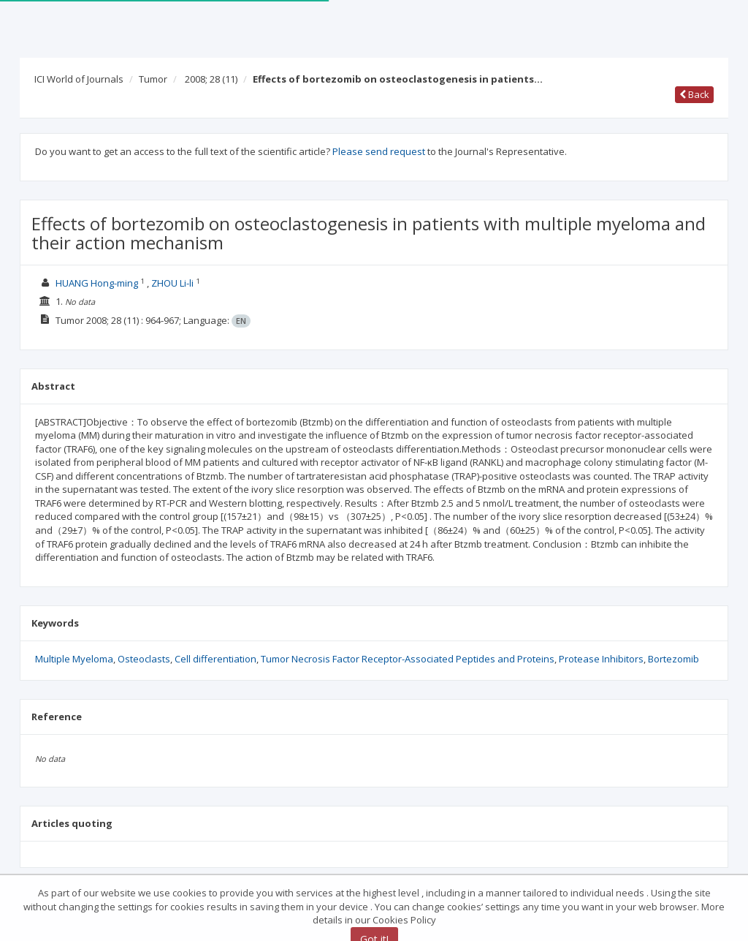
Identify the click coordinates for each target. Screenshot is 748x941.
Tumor (153, 79)
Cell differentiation (215, 658)
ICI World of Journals (78, 79)
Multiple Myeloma (74, 658)
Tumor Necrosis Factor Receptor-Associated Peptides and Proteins (407, 658)
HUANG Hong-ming (97, 283)
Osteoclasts (144, 658)
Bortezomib (673, 658)
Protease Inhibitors (601, 658)
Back (694, 94)
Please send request (378, 151)
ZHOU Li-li (172, 283)
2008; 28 (211, 79)
